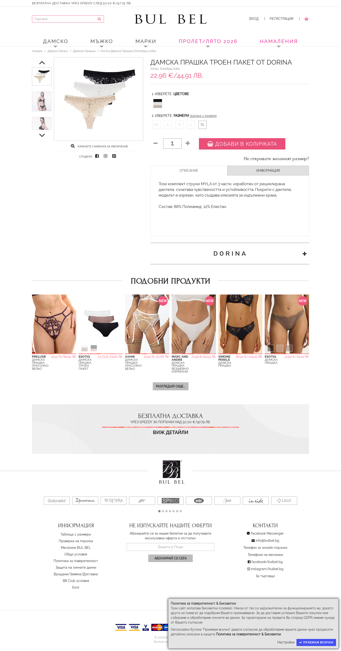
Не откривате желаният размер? (276, 159)
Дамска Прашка (84, 51)
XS (156, 125)
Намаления (279, 41)
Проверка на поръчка (76, 541)
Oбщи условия (75, 554)
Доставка (90, 574)
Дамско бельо (58, 51)
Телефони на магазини (265, 555)
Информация (268, 170)
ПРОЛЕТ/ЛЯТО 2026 (208, 41)
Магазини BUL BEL (76, 548)
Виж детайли (170, 432)
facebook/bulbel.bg (267, 562)
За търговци (265, 576)
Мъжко (101, 41)
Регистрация (281, 19)
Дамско (55, 41)
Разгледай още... (170, 386)
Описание (188, 170)
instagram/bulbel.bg (267, 569)
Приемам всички (316, 642)
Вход (254, 19)
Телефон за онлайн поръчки (265, 548)
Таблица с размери (203, 116)
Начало (37, 51)
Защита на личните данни (76, 567)
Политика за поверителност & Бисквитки (248, 634)
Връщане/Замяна (67, 574)
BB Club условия (76, 581)
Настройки (286, 642)
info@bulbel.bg (267, 540)
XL (203, 125)
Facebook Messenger (267, 533)
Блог (76, 587)
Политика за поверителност (76, 561)
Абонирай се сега (170, 558)
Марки (146, 41)
